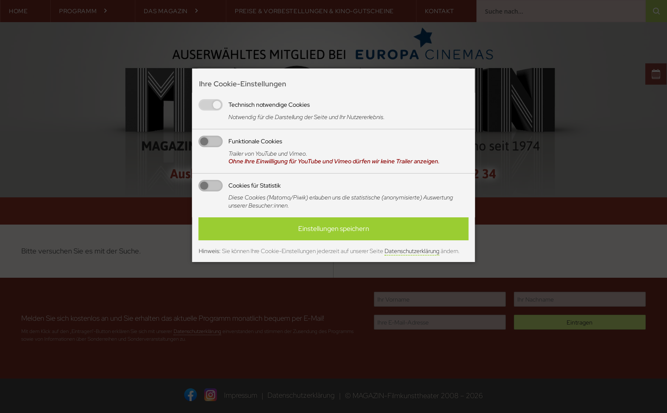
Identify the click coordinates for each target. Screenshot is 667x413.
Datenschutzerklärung (412, 251)
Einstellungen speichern (333, 228)
